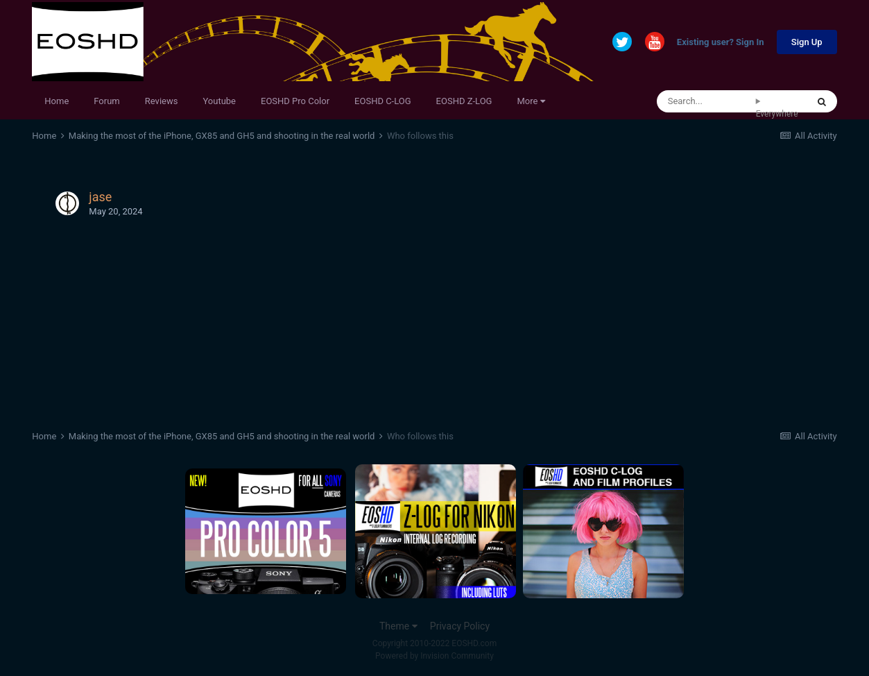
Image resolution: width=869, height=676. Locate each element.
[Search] (706, 101)
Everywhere (777, 114)
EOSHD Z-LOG (464, 101)
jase (100, 196)
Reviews (161, 101)
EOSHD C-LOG (382, 101)
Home (56, 101)
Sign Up (807, 42)
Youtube (219, 101)
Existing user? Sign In (720, 42)
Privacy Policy (460, 626)
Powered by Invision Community (434, 656)
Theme (398, 626)
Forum (106, 101)
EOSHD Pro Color (295, 101)
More (530, 101)
